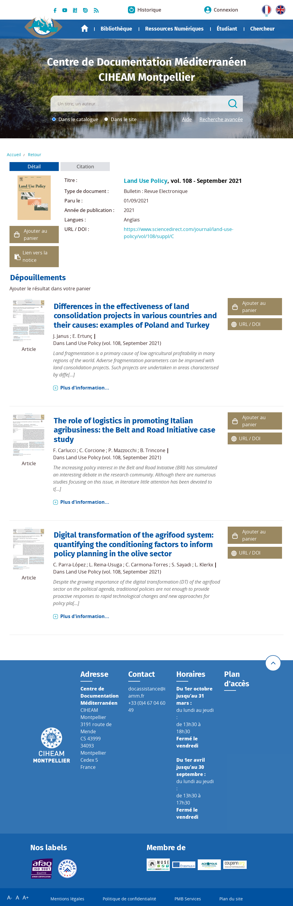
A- (9, 897)
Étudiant (227, 29)
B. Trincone (152, 450)
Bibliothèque (116, 29)
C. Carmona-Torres (147, 564)
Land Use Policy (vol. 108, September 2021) (113, 343)
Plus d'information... (84, 387)
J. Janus (61, 336)
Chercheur (262, 29)
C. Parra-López (69, 564)
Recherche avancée (221, 119)
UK (279, 8)
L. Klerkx (204, 564)
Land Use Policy (145, 181)
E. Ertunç (82, 336)
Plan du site (231, 899)
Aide (187, 119)
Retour (34, 154)
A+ (26, 897)
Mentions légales (67, 899)
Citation (85, 166)
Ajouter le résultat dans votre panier (50, 288)
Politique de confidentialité (129, 899)
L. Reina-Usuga (105, 564)
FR (264, 8)
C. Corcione (92, 450)
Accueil (84, 28)
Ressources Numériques (174, 29)
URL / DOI (249, 324)
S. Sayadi (181, 564)
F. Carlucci (64, 450)
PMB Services (188, 899)
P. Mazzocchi (122, 450)
